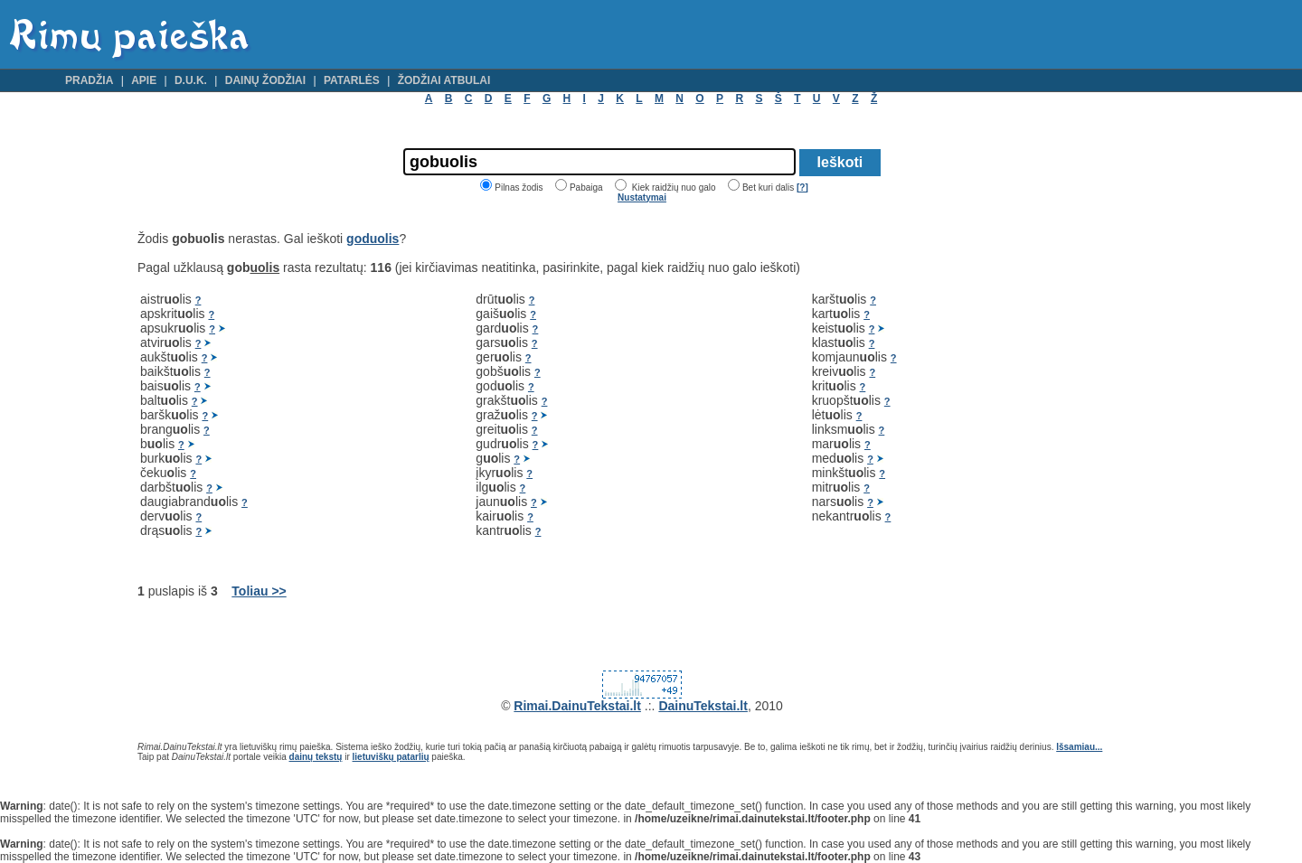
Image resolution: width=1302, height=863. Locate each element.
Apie (143, 80)
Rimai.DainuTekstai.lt (577, 706)
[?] (802, 187)
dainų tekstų (316, 757)
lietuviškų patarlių (391, 757)
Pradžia (89, 80)
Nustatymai (642, 197)
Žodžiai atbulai (444, 80)
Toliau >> (258, 591)
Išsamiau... (1079, 747)
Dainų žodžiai (265, 80)
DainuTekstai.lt (703, 706)
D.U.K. (191, 80)
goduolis (372, 238)
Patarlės (352, 80)
